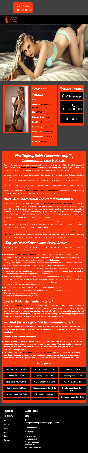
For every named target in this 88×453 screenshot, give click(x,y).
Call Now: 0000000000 (24, 7)
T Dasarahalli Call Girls (45, 394)
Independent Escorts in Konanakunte (57, 204)
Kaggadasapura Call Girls (44, 388)
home (6, 421)
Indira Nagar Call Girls (16, 388)
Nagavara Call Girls (72, 382)
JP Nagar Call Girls (44, 376)
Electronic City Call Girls (17, 382)
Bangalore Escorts (32, 446)
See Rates (71, 117)
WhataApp (73, 96)
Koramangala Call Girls (17, 394)
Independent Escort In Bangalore (38, 352)
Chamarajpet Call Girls (72, 376)
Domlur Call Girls (16, 376)
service (7, 432)
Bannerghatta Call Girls (17, 369)
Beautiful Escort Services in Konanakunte (42, 191)
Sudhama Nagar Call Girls (72, 397)
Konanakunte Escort (23, 306)
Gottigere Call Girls (72, 369)
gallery (7, 428)
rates (6, 436)
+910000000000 (73, 108)
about (6, 425)
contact (7, 439)
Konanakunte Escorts (30, 168)
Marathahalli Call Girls (44, 369)
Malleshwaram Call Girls (44, 382)
